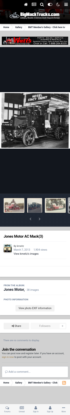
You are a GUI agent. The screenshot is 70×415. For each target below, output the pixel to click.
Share (16, 316)
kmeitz (20, 236)
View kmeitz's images (26, 244)
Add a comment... (18, 362)
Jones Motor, (14, 280)
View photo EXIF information (34, 298)
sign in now (8, 347)
